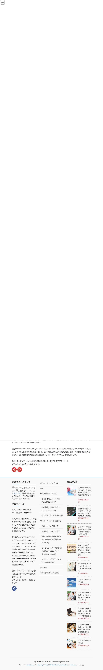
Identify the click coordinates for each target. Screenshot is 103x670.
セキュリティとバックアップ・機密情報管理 (51, 560)
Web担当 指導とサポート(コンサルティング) (51, 508)
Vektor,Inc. (73, 665)
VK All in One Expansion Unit (58, 665)
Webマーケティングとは (49, 483)
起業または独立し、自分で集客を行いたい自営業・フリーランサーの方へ (84, 550)
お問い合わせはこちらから (49, 573)
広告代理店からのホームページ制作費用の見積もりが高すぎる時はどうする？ (84, 492)
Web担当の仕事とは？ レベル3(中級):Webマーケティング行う (84, 596)
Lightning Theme (42, 665)
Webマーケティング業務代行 (50, 521)
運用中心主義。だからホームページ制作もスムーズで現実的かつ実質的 (84, 512)
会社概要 (43, 567)
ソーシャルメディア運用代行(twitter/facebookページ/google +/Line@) (52, 551)
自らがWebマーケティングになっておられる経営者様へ (84, 567)
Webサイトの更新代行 (50, 526)
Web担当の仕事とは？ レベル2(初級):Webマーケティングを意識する (84, 612)
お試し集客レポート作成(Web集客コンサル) (50, 500)
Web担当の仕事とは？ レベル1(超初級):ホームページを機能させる (84, 628)
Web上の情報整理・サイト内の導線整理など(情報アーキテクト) (52, 539)
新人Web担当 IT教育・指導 (52, 515)
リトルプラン (17, 493)
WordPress (30, 665)
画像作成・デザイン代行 (50, 531)
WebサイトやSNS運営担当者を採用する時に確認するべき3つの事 (84, 530)
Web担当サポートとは (48, 493)
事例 (41, 488)
